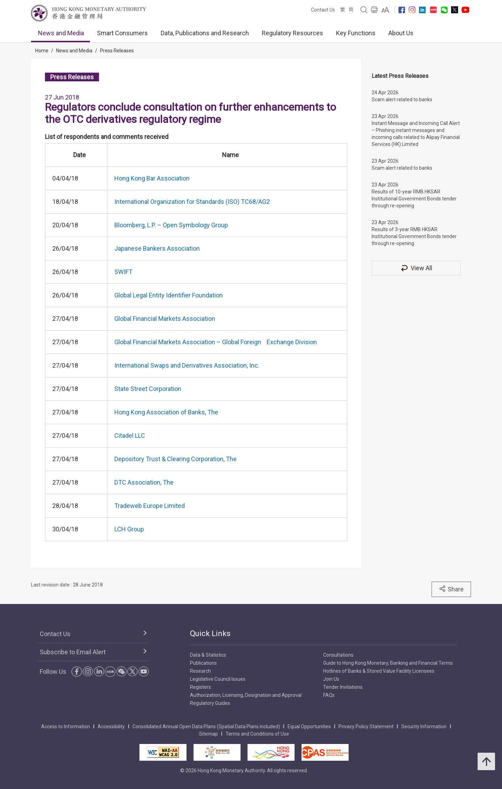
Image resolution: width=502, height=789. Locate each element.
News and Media (61, 33)
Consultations (338, 655)
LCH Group (129, 529)
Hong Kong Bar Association (152, 178)
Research (200, 671)
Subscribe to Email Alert (73, 652)
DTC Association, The (144, 482)
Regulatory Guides (210, 703)
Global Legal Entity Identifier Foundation (168, 295)
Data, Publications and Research (205, 33)
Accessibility (111, 726)
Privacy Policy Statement (366, 726)
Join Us (331, 679)
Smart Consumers (122, 33)
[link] (385, 9)
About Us (400, 33)
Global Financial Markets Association (164, 318)
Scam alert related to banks (402, 99)
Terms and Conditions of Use (257, 734)
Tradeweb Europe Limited (149, 505)
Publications (203, 663)
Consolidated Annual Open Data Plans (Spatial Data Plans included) (206, 726)
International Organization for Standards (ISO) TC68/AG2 (192, 201)
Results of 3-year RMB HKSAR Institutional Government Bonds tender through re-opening (414, 236)
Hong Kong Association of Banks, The (166, 412)
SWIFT (123, 271)
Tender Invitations (343, 687)
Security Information (424, 726)
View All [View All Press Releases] (416, 268)
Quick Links (210, 633)
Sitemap (208, 734)
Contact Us (323, 10)
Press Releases (117, 50)
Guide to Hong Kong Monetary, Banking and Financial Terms (388, 663)
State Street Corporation (147, 388)
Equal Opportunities (309, 726)
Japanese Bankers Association (157, 248)
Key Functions (355, 33)
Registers (200, 687)
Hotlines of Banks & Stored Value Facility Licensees (378, 671)
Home (41, 50)
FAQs (329, 695)
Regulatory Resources (292, 33)
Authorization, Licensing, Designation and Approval (246, 695)
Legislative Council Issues (217, 679)
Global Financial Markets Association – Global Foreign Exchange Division (215, 342)
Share (451, 589)
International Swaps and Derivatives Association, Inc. (186, 365)
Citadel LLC (129, 435)
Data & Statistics (208, 655)
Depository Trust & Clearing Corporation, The (175, 459)
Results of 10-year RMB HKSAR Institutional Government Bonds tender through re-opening (414, 198)
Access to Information (65, 726)
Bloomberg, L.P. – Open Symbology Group (171, 225)
